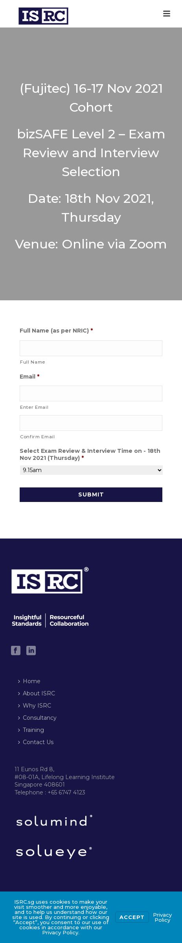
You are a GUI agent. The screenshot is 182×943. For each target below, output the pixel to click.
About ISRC (36, 693)
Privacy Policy (162, 917)
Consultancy (37, 717)
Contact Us (35, 742)
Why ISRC (34, 705)
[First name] (91, 348)
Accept (132, 917)
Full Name (32, 362)
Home (29, 681)
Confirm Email (37, 436)
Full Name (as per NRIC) (56, 330)
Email (29, 376)
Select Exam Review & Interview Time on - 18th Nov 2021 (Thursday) (90, 454)
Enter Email (34, 407)
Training (31, 729)
